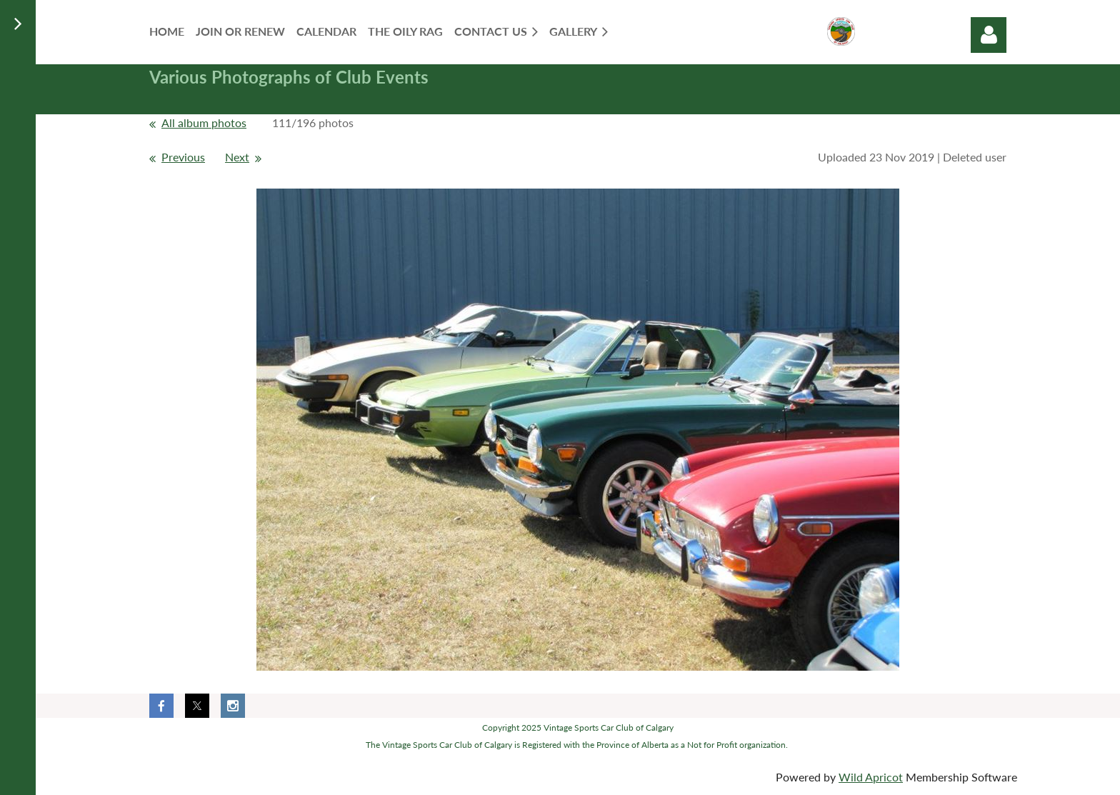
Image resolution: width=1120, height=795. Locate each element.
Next (237, 157)
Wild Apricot (871, 777)
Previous (183, 157)
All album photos (203, 122)
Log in (988, 35)
